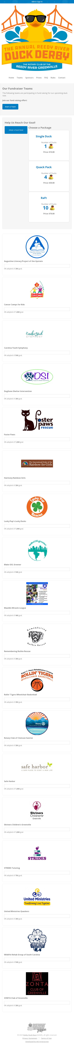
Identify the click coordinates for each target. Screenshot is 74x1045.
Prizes (39, 77)
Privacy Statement (30, 1038)
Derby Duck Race (29, 1035)
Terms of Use (46, 1038)
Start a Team (10, 107)
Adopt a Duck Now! (16, 130)
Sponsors (29, 77)
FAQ (46, 77)
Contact (61, 77)
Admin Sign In (37, 2)
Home (11, 77)
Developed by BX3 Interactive (37, 1042)
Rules (53, 77)
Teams (20, 77)
